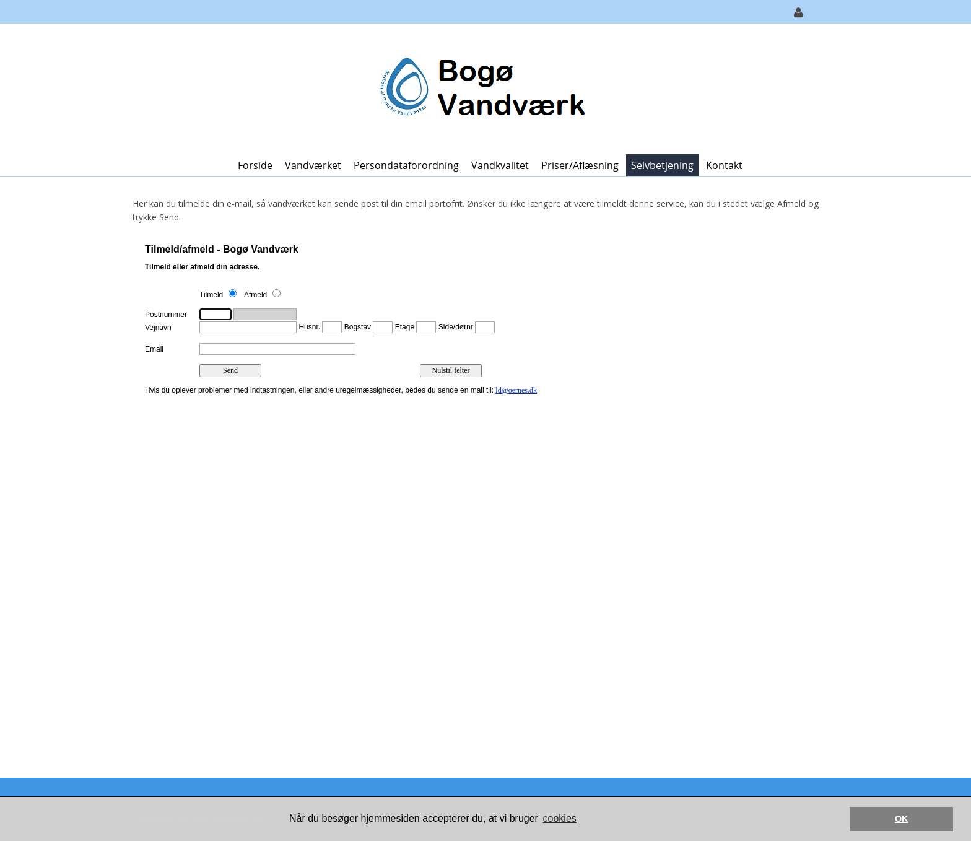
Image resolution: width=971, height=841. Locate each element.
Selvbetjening (662, 165)
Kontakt (724, 165)
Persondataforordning (406, 165)
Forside (255, 165)
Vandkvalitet (500, 165)
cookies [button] (560, 818)
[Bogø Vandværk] (481, 88)
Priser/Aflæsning (580, 165)
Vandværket (313, 165)
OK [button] (901, 819)
